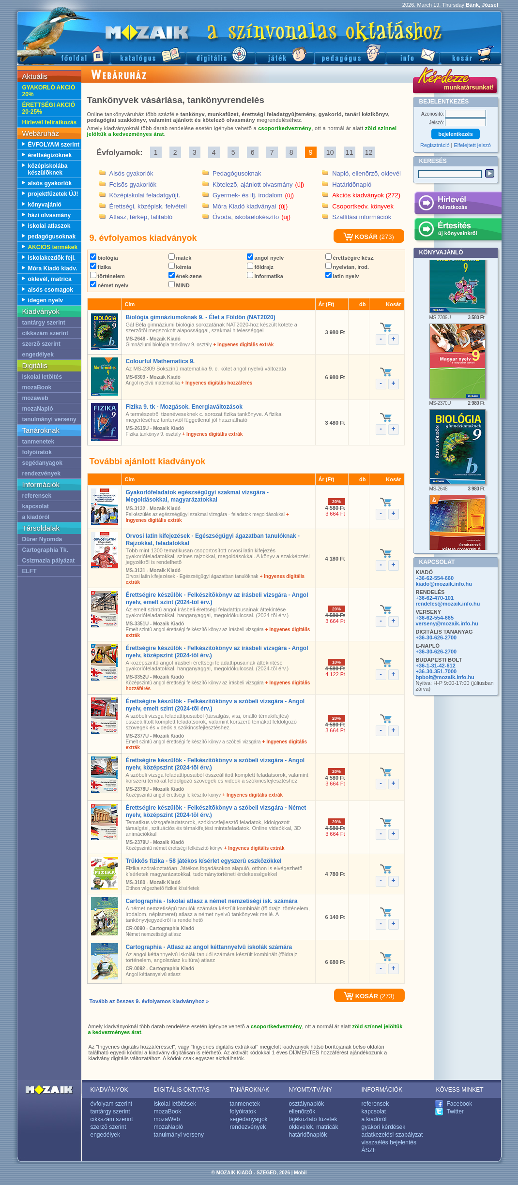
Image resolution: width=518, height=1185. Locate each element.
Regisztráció (435, 145)
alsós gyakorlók (50, 183)
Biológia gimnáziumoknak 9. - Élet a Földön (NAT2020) (200, 317)
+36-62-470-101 (435, 598)
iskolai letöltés (42, 376)
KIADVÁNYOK (109, 1089)
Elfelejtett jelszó (472, 145)
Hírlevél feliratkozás (49, 122)
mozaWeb (167, 1119)
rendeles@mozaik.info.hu (448, 604)
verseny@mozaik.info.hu (447, 623)
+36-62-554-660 (435, 578)
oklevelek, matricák (313, 1127)
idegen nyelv (45, 300)
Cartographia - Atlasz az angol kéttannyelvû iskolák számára (209, 947)
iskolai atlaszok (49, 225)
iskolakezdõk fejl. (52, 257)
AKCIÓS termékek (53, 247)
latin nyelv (342, 276)
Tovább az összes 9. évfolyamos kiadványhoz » (149, 1001)
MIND (179, 285)
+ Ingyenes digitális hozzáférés (216, 382)
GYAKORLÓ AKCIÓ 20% (49, 91)
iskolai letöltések (175, 1103)
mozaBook (37, 387)
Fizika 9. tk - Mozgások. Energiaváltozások (184, 406)
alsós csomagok (50, 289)
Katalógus (148, 53)
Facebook (459, 1103)
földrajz (260, 267)
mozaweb (35, 398)
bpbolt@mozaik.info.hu (445, 677)
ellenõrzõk (302, 1111)
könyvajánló (44, 204)
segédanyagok (42, 462)
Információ (413, 53)
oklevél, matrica (50, 279)
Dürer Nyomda (42, 539)
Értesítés (458, 231)
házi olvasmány (49, 215)
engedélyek (38, 354)
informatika (265, 276)
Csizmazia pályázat (48, 560)
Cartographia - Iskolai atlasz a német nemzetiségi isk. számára (212, 901)
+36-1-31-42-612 (436, 665)
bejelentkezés (455, 134)
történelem (107, 276)
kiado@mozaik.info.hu (444, 584)
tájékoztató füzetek (313, 1119)
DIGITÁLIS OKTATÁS (182, 1089)
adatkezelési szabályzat (392, 1134)
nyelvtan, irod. (347, 267)
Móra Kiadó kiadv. (52, 268)
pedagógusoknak (52, 236)
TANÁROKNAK (250, 1089)
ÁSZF (369, 1150)
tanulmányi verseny (49, 419)
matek (180, 258)
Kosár (471, 53)
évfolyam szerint (112, 1103)
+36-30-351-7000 (436, 671)
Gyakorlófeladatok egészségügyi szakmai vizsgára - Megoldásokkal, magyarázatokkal (197, 496)
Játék (285, 53)
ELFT (29, 571)
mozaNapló (37, 408)
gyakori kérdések (384, 1127)
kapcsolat (35, 506)
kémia (179, 267)
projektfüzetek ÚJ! (53, 194)
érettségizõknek (50, 155)
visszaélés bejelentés (389, 1142)
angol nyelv (265, 258)
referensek (37, 495)
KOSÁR (360, 236)
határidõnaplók (308, 1134)
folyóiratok (37, 452)
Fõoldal (63, 53)
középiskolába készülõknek (48, 169)
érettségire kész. (350, 258)
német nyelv (109, 285)
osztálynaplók (306, 1103)
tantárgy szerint (43, 322)
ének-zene (185, 276)
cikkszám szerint (45, 333)
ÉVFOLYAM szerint (53, 144)
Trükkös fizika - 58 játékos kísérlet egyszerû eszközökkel (204, 861)
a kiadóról (36, 517)
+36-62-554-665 (435, 618)
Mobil (300, 1172)
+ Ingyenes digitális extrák (243, 344)
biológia (104, 258)
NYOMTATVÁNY (311, 1089)
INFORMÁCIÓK (382, 1089)
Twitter (455, 1111)
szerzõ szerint (41, 344)
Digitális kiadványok (221, 53)
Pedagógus (350, 53)
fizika (100, 267)
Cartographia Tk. (45, 550)
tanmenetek (38, 441)
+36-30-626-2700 (436, 637)
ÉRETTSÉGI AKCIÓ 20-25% (49, 108)
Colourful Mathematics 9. (160, 361)
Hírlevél (458, 205)
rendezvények (41, 473)
